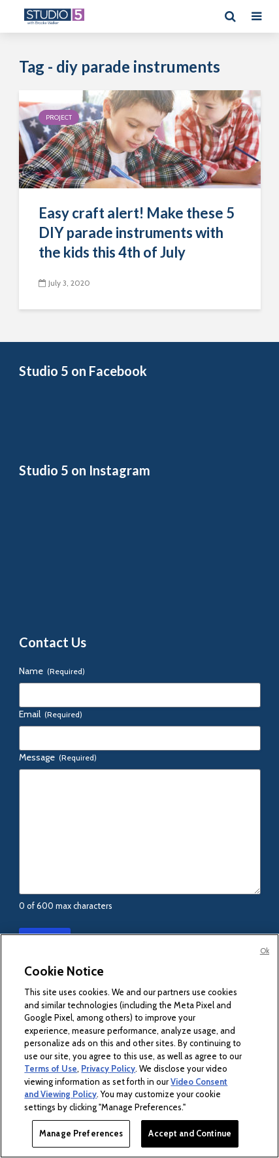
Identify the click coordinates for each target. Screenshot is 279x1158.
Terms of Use (50, 1068)
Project (59, 117)
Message (58, 757)
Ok (264, 950)
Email (50, 714)
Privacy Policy (108, 1068)
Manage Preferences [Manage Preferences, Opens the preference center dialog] (81, 1133)
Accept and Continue (189, 1133)
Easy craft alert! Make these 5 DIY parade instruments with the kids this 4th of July (137, 232)
